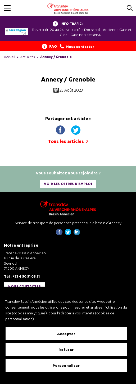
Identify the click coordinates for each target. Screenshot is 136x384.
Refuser (66, 349)
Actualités (27, 57)
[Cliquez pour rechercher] (129, 8)
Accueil (9, 57)
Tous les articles (68, 141)
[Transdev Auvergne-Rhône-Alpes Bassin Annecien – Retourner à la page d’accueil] (68, 207)
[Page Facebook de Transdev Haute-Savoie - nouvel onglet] (59, 234)
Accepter (66, 333)
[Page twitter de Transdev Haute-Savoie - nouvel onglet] (68, 234)
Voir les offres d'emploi (68, 184)
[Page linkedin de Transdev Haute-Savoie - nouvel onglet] (77, 234)
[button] (7, 8)
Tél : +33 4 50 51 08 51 (22, 276)
